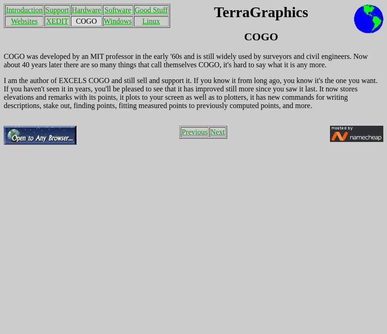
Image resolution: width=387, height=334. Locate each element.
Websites (24, 21)
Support (57, 10)
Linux (151, 21)
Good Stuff (151, 10)
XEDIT (57, 21)
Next (217, 132)
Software (117, 10)
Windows (118, 21)
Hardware (86, 10)
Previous (195, 132)
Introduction (24, 10)
